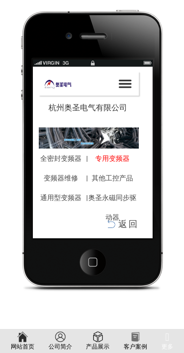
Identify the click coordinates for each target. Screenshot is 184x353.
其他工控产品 (112, 178)
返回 (128, 224)
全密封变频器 (60, 158)
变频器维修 (61, 178)
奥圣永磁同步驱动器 (112, 207)
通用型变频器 (60, 198)
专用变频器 (112, 158)
